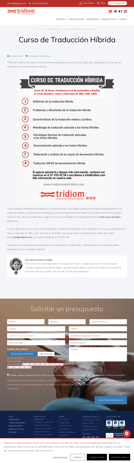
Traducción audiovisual (43, 422)
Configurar (77, 457)
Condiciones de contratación (65, 427)
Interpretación (94, 19)
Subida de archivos (17, 349)
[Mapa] (127, 434)
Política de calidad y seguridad (67, 433)
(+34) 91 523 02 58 (90, 429)
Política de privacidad (29, 388)
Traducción (61, 19)
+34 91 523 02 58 (38, 3)
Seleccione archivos (22, 354)
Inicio (42, 29)
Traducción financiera (43, 428)
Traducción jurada (76, 19)
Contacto (123, 19)
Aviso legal (63, 419)
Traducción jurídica (42, 431)
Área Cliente (86, 3)
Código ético (64, 422)
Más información (60, 457)
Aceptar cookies (97, 457)
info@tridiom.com (16, 3)
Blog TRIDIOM (54, 29)
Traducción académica (43, 435)
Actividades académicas (39, 56)
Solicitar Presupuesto (110, 400)
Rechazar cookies (119, 457)
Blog (101, 3)
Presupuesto (117, 3)
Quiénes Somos (110, 19)
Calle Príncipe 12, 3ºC (91, 420)
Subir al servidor (46, 354)
